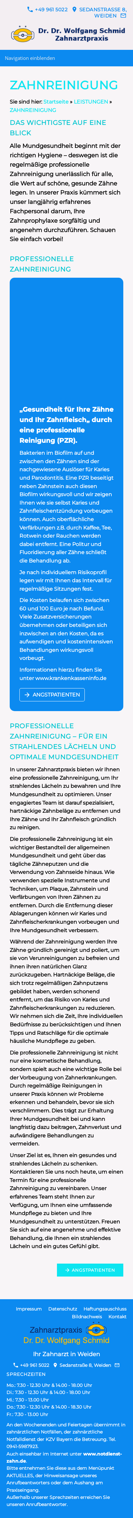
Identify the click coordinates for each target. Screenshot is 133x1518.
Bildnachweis (87, 1317)
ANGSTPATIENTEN (52, 695)
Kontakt (117, 1317)
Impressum (29, 1309)
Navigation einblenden (30, 58)
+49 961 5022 (47, 9)
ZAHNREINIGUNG (33, 110)
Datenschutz (62, 1309)
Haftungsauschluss (105, 1309)
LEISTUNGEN (91, 102)
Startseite (56, 102)
